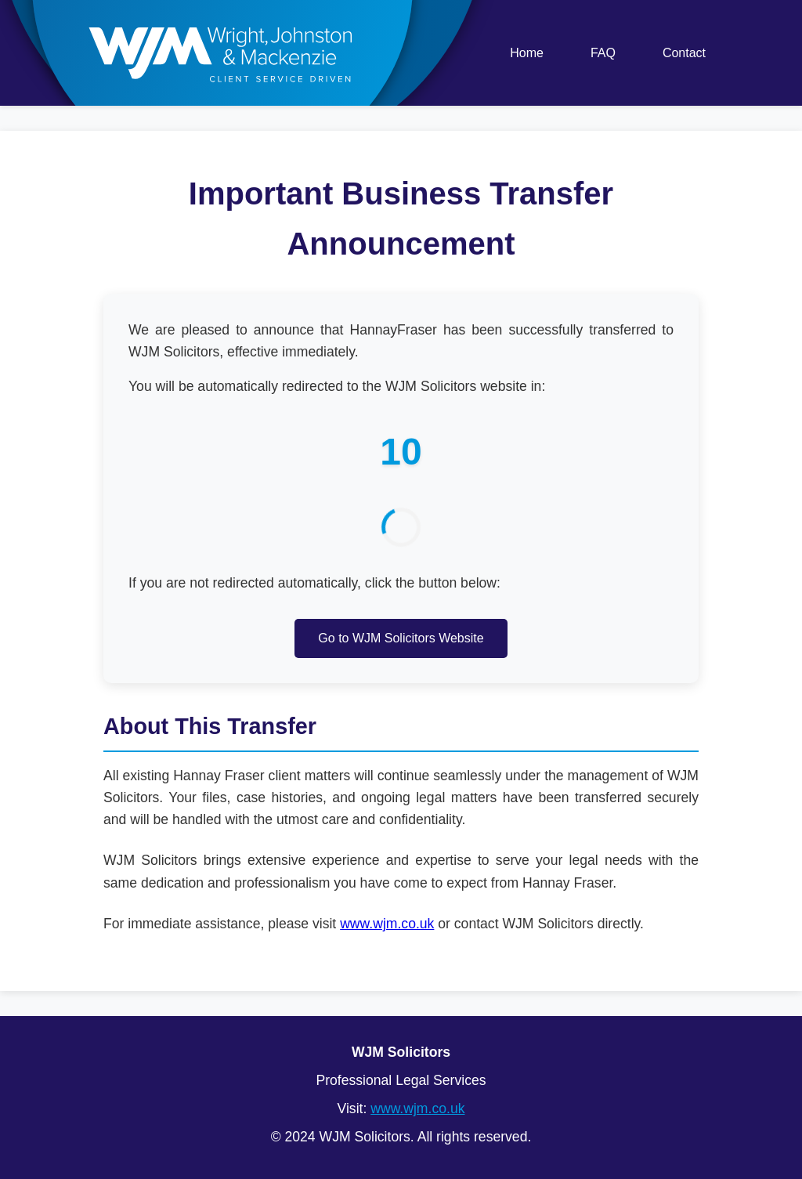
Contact (684, 53)
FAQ (603, 53)
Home (527, 53)
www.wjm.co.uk (387, 923)
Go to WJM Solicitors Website (400, 638)
